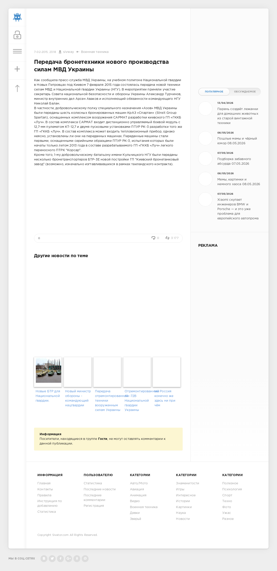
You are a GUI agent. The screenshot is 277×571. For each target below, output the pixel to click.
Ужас (226, 513)
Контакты (45, 489)
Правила (44, 495)
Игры (180, 489)
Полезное (230, 483)
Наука (181, 513)
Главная (44, 483)
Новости (183, 519)
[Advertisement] (108, 30)
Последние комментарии (94, 497)
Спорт (227, 495)
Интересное (186, 495)
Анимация (138, 495)
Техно (227, 501)
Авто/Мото (139, 483)
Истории (183, 501)
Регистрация (94, 506)
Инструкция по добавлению (49, 503)
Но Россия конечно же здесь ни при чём (164, 398)
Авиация (137, 489)
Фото (226, 507)
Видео (135, 501)
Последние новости (100, 489)
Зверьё (135, 519)
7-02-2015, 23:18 (45, 52)
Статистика (46, 512)
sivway (68, 52)
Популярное (214, 92)
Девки (135, 513)
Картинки (184, 507)
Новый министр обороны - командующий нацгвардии (78, 398)
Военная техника (95, 52)
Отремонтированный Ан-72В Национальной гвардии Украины (138, 400)
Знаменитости (187, 483)
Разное (228, 519)
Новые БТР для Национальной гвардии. (48, 396)
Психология (232, 489)
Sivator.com (60, 535)
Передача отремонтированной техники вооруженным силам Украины (108, 400)
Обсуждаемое (245, 92)
